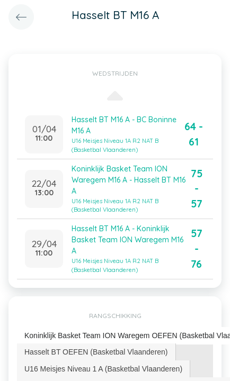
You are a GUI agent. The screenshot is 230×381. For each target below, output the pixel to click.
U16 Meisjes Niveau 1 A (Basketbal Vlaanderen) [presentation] (103, 369)
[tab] (96, 351)
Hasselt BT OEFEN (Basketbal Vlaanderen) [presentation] (96, 352)
